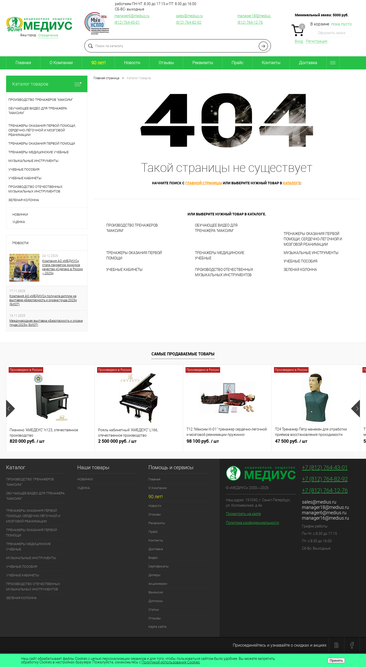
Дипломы (155, 601)
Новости (132, 62)
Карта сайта (157, 627)
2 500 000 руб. (139, 443)
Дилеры (154, 575)
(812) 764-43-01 (127, 22)
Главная (23, 62)
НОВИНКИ (20, 214)
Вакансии (155, 592)
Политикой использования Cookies (171, 662)
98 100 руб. (227, 443)
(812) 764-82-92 (188, 22)
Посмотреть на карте (243, 514)
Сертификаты (158, 566)
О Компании (61, 62)
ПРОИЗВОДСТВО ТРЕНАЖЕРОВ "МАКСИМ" (132, 228)
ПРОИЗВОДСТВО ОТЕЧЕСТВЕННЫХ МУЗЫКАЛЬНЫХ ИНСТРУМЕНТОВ (224, 272)
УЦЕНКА (18, 222)
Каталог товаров (46, 84)
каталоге (291, 182)
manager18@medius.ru (255, 16)
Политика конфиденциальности (252, 523)
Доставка (308, 62)
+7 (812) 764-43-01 (325, 467)
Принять (336, 660)
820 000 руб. (50, 443)
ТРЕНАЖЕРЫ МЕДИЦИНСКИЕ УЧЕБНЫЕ (219, 255)
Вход (299, 41)
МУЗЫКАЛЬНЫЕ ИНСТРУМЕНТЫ (311, 253)
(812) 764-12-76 (250, 22)
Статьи (153, 610)
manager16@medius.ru (325, 518)
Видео (153, 558)
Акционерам (157, 584)
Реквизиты (202, 62)
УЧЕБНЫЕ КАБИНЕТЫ (124, 270)
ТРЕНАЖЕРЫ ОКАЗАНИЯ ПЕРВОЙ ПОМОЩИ (134, 255)
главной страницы (203, 182)
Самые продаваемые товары (183, 354)
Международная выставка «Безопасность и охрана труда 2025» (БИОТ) (46, 323)
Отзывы (166, 62)
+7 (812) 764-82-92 (325, 479)
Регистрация (316, 41)
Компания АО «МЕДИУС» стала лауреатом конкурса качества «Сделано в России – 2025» (62, 267)
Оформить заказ (331, 33)
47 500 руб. (316, 443)
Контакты (271, 62)
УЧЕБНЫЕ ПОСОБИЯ (300, 261)
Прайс (237, 62)
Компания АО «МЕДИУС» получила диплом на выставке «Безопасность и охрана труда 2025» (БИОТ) (43, 300)
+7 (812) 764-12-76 (325, 490)
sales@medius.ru (189, 16)
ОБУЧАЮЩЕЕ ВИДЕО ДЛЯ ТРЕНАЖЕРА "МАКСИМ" (216, 228)
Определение (48, 35)
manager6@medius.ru (131, 16)
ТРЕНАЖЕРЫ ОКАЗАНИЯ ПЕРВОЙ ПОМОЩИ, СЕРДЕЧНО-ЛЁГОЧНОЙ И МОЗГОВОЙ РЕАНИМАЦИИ (313, 239)
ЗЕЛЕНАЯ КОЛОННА (300, 270)
